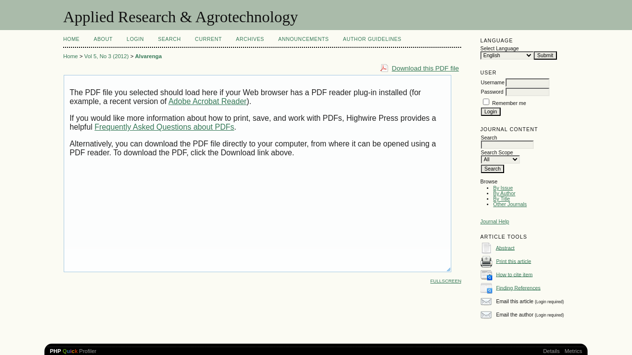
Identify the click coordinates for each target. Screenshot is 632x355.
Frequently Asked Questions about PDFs (165, 127)
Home (71, 39)
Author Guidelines (372, 39)
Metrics (573, 351)
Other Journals (510, 204)
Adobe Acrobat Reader (207, 101)
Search (169, 39)
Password (492, 92)
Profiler (73, 351)
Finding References (518, 287)
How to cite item (514, 274)
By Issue (503, 188)
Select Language (499, 48)
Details (551, 351)
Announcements (303, 39)
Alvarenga (148, 56)
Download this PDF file (425, 68)
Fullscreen (446, 281)
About (103, 39)
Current (208, 39)
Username (493, 82)
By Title (501, 199)
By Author (504, 193)
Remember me (509, 103)
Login (135, 39)
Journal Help (494, 221)
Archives (250, 39)
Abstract (505, 247)
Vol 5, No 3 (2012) (106, 56)
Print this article (513, 261)
